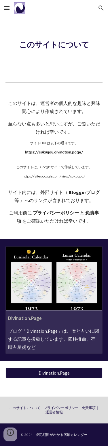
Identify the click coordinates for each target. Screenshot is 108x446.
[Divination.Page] (54, 373)
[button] (7, 8)
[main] (54, 44)
